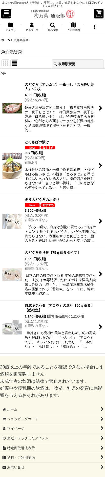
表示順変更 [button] (64, 64)
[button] (6, 13)
